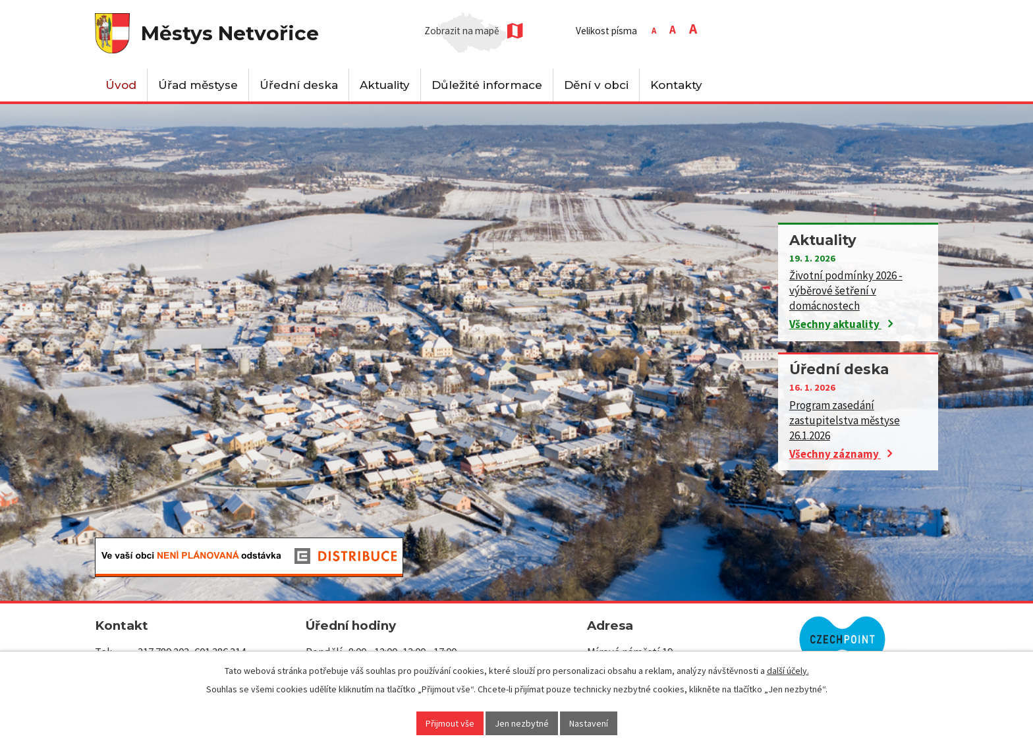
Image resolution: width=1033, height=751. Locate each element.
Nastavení (588, 723)
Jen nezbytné (522, 723)
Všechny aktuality (841, 324)
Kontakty (676, 85)
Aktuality (385, 85)
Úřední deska (299, 85)
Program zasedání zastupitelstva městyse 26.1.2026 (844, 420)
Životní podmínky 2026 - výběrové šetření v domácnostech (846, 290)
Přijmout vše (450, 723)
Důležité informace (487, 85)
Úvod (120, 85)
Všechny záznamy (840, 454)
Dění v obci (596, 85)
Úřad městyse (198, 85)
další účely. (788, 671)
